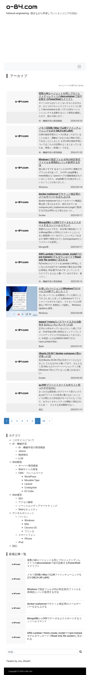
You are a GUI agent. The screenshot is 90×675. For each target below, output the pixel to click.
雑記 (41, 409)
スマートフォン (26, 535)
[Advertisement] (45, 39)
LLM (20, 458)
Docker (42, 215)
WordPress (30, 476)
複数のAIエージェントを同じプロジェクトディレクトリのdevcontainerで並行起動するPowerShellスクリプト (60, 96)
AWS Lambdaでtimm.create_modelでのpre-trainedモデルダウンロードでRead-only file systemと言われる (60, 257)
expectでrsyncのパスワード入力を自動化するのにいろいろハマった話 (60, 323)
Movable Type (31, 480)
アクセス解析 (25, 502)
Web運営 (17, 494)
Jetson (22, 451)
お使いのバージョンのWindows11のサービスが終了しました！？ (60, 290)
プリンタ (29, 531)
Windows (43, 187)
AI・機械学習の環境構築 (50, 121)
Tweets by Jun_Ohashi (18, 661)
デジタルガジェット (23, 513)
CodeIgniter (30, 487)
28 (43, 421)
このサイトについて (23, 440)
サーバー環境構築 (28, 465)
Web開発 (17, 462)
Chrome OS (30, 527)
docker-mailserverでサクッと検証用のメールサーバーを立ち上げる (59, 195)
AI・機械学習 (19, 443)
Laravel (28, 483)
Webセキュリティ (28, 509)
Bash (41, 346)
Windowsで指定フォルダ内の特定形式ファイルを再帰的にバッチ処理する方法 (59, 162)
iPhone (28, 538)
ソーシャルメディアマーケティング (37, 505)
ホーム (61, 85)
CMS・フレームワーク (30, 473)
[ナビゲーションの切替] (79, 67)
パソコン (23, 516)
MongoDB (43, 247)
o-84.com (21, 6)
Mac (26, 524)
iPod (20, 542)
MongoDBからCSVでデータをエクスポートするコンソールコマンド (60, 224)
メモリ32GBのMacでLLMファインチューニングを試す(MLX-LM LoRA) (60, 129)
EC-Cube (29, 491)
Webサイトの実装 (28, 469)
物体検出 (23, 454)
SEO (20, 498)
